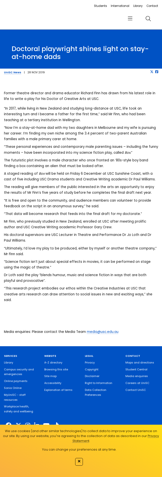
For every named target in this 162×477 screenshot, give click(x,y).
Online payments (15, 381)
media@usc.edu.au (102, 331)
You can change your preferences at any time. (79, 449)
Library (138, 6)
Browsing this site (56, 369)
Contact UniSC (135, 390)
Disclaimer (92, 376)
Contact (152, 6)
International (120, 6)
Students (100, 6)
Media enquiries (136, 376)
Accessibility (52, 383)
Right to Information (98, 383)
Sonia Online (13, 388)
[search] (148, 19)
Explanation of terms (58, 390)
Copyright (91, 369)
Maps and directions (139, 362)
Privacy (90, 362)
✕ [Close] (79, 461)
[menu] (130, 18)
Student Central (136, 369)
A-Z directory (53, 362)
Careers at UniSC (137, 383)
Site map (50, 376)
